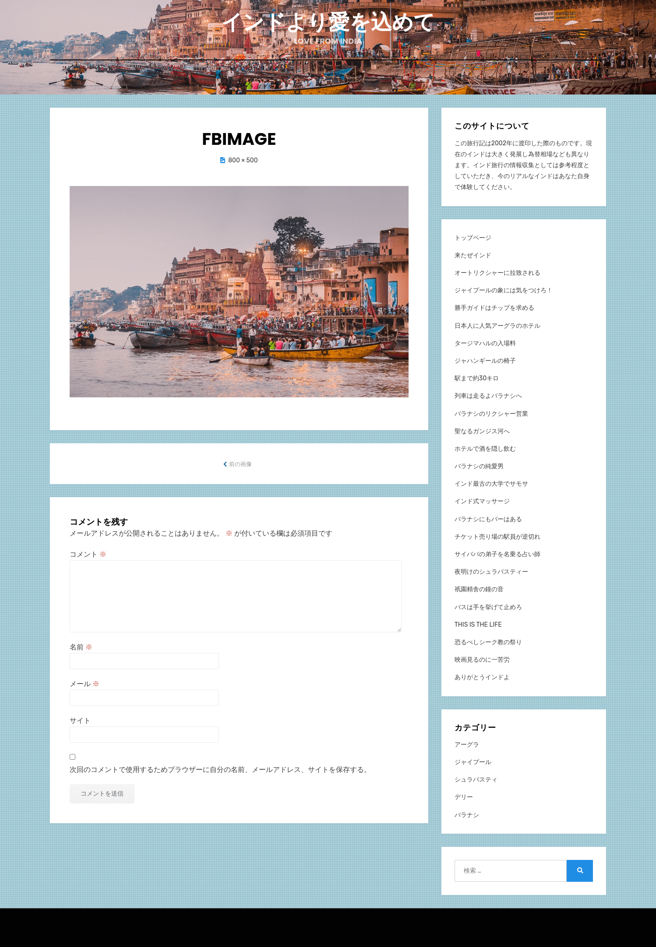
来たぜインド (473, 254)
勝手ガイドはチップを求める (494, 307)
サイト (80, 720)
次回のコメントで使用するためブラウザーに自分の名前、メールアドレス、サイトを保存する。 (220, 769)
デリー (464, 796)
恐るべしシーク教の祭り (488, 641)
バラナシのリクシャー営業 (491, 413)
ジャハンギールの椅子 (485, 360)
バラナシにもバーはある (488, 518)
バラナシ (467, 814)
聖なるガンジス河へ (482, 430)
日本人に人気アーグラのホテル (497, 325)
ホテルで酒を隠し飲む (485, 448)
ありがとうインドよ (482, 676)
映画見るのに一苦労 (482, 659)
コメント (88, 553)
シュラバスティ (476, 779)
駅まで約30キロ (477, 378)
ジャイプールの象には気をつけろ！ (504, 290)
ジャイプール (473, 761)
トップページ (473, 237)
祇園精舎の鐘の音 (479, 589)
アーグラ (467, 743)
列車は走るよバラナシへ (488, 395)
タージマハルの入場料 (485, 342)
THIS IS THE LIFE (478, 624)
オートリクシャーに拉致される (497, 272)
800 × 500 (242, 160)
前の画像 (240, 463)
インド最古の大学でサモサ (491, 483)
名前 (81, 646)
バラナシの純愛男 (479, 466)
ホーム (328, 79)
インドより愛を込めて (328, 22)
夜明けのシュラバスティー (491, 571)
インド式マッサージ (482, 501)
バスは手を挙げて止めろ (488, 606)
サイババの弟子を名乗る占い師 (497, 553)
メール (84, 683)
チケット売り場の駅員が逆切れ (497, 536)
